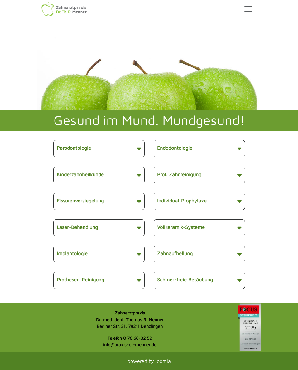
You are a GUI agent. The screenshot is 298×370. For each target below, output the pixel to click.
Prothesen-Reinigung (99, 280)
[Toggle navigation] (248, 9)
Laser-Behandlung (99, 227)
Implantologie (99, 254)
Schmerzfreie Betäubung (199, 280)
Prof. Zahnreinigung (199, 175)
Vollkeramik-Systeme (199, 227)
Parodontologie (99, 148)
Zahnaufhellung (199, 254)
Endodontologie (199, 148)
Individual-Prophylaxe (199, 201)
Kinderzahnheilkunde (99, 175)
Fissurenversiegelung (99, 201)
